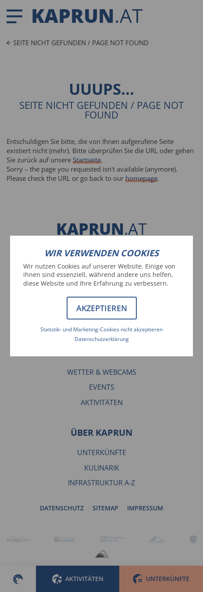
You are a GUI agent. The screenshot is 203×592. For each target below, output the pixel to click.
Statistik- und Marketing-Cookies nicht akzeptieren (101, 329)
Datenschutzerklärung (102, 339)
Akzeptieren (101, 308)
